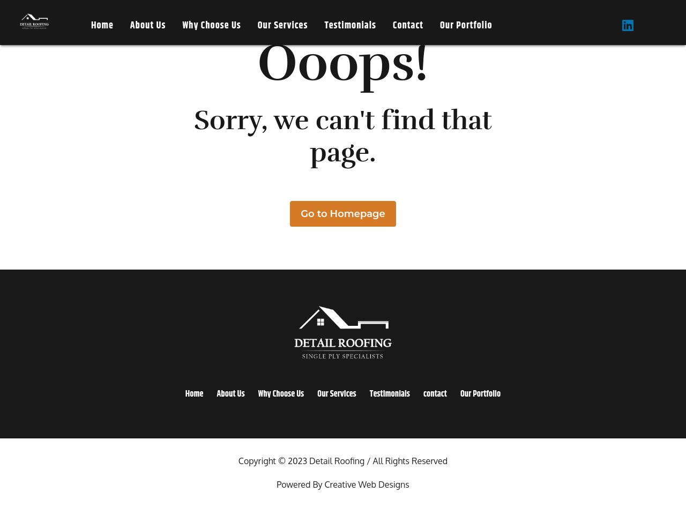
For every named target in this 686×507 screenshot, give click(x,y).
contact (408, 25)
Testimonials (350, 25)
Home (102, 25)
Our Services (283, 25)
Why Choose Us (211, 25)
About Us (148, 25)
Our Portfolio (466, 25)
